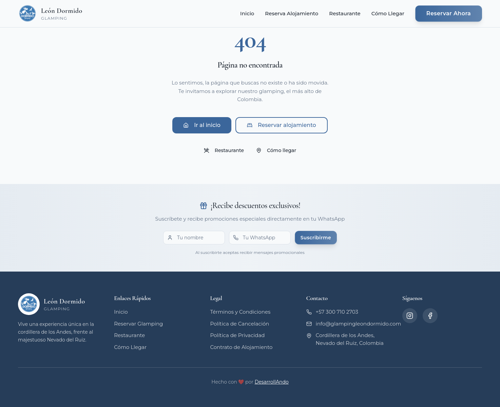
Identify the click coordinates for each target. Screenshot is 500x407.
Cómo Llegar (387, 13)
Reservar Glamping (138, 323)
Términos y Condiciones (240, 312)
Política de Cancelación (239, 323)
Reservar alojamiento (281, 125)
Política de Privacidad (237, 335)
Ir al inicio (201, 125)
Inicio (247, 13)
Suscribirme (316, 238)
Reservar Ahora (448, 13)
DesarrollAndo (272, 382)
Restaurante (344, 13)
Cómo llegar (276, 150)
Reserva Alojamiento (291, 13)
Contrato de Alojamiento (241, 347)
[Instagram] (409, 315)
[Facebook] (430, 315)
